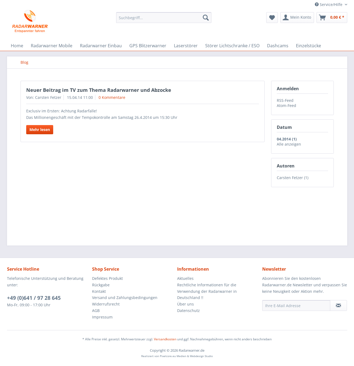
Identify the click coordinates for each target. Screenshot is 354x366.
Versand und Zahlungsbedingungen (124, 297)
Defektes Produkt (107, 278)
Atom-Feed (286, 105)
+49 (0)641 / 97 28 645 (34, 297)
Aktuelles (185, 278)
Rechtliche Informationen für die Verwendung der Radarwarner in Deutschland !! (207, 291)
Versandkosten (165, 339)
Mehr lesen (39, 129)
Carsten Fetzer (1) (292, 177)
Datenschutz (188, 310)
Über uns (185, 304)
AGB (96, 310)
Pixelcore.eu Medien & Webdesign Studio (186, 356)
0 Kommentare (112, 97)
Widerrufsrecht (106, 304)
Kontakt (99, 291)
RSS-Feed (285, 100)
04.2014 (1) (287, 139)
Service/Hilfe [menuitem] (329, 4)
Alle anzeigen (289, 144)
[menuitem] (163, 17)
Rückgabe (101, 284)
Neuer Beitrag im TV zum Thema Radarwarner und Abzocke (98, 90)
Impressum (102, 317)
